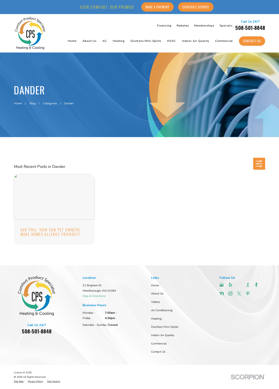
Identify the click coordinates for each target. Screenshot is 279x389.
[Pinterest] (248, 293)
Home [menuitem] (72, 41)
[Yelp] (230, 285)
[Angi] (239, 285)
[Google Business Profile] (222, 285)
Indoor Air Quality (162, 335)
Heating (156, 319)
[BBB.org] (248, 285)
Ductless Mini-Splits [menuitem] (146, 41)
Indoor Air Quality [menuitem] (195, 41)
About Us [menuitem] (89, 41)
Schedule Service (195, 6)
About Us (157, 293)
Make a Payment (157, 6)
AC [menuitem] (104, 41)
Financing (164, 26)
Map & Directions (94, 296)
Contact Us (252, 40)
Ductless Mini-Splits (164, 327)
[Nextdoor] (222, 293)
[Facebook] (256, 285)
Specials (226, 26)
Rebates (183, 26)
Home (155, 285)
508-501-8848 (250, 27)
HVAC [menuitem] (171, 41)
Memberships (204, 26)
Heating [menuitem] (119, 41)
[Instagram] (230, 293)
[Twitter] (239, 293)
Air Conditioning (161, 310)
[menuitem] (19, 381)
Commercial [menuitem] (224, 41)
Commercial (159, 343)
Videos (155, 302)
